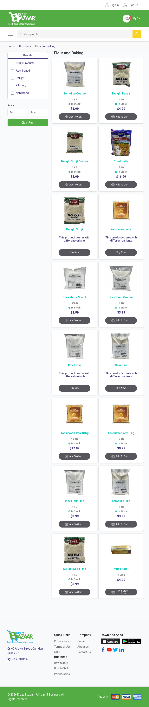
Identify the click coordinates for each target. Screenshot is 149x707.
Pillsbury (21, 85)
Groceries (25, 46)
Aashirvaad (23, 70)
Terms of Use (62, 646)
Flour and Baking (45, 46)
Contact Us (84, 652)
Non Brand (22, 92)
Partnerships (62, 674)
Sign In (115, 5)
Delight (20, 78)
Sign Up (133, 5)
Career (81, 641)
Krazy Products (25, 63)
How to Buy (61, 663)
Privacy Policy (62, 641)
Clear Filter (28, 122)
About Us (83, 646)
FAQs (57, 652)
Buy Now (74, 252)
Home (11, 46)
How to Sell (61, 668)
